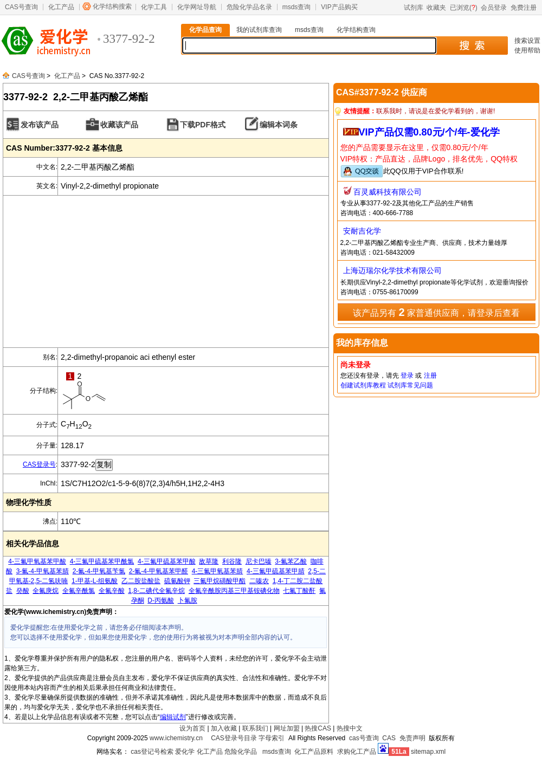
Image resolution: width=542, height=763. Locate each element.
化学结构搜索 (112, 6)
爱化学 (185, 751)
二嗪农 (259, 581)
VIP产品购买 (339, 7)
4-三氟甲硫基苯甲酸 (167, 561)
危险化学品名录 (249, 7)
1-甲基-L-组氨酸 (95, 581)
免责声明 (412, 738)
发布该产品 (40, 124)
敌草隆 (208, 561)
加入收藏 (224, 728)
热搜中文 (350, 728)
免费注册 (524, 7)
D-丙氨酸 (160, 600)
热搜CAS (318, 728)
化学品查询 (205, 30)
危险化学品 (240, 751)
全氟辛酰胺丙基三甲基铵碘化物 (234, 590)
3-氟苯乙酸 (291, 561)
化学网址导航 (196, 7)
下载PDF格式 (202, 124)
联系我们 (255, 728)
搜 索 (472, 45)
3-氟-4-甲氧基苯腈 (42, 571)
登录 (407, 375)
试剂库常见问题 (410, 385)
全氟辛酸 (112, 590)
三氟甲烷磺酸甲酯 (219, 581)
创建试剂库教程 (363, 385)
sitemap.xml (428, 751)
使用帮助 (527, 50)
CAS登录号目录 (234, 738)
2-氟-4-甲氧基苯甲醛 (158, 571)
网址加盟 (287, 728)
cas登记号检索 (152, 751)
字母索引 (272, 738)
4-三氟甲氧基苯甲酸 (37, 561)
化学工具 (154, 7)
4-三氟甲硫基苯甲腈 (276, 571)
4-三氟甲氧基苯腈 (217, 571)
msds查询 (296, 7)
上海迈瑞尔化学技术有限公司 (392, 270)
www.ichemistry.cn (176, 738)
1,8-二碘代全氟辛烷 (156, 590)
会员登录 (494, 7)
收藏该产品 (119, 124)
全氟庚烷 (46, 590)
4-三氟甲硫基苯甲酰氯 (102, 561)
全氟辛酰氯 (78, 590)
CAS (389, 738)
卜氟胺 (187, 600)
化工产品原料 (313, 751)
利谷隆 (232, 561)
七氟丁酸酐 (299, 590)
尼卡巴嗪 (259, 561)
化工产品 (61, 7)
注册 (430, 375)
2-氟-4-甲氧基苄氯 (99, 571)
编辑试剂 (173, 717)
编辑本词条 (279, 124)
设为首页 (192, 728)
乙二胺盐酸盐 (140, 581)
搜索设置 (527, 40)
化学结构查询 (356, 30)
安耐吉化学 (362, 231)
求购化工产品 (356, 751)
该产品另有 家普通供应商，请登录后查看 (436, 312)
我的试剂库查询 (259, 30)
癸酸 (22, 590)
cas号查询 (364, 738)
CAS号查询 (21, 7)
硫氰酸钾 (177, 581)
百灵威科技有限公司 (387, 191)
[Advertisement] (166, 271)
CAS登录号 (39, 464)
